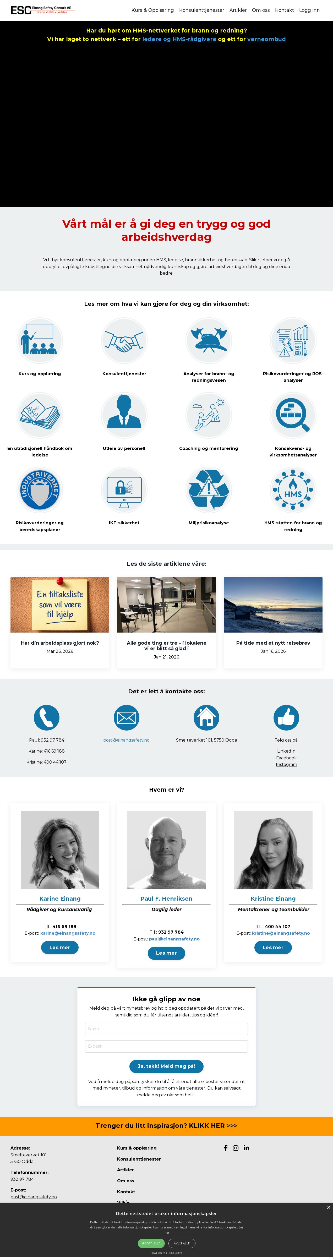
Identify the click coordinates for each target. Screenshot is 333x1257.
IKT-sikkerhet (124, 522)
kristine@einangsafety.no (281, 933)
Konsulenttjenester (201, 10)
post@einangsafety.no (126, 740)
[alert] (166, 1230)
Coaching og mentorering (208, 448)
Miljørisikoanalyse (209, 522)
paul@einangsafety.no (174, 939)
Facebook (286, 757)
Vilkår (123, 1202)
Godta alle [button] (151, 1243)
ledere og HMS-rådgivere (179, 39)
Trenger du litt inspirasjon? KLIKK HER (160, 1125)
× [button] (328, 1208)
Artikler (238, 10)
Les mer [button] (60, 947)
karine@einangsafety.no (67, 933)
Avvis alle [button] (182, 1243)
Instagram (286, 764)
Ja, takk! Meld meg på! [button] (166, 1066)
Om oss (261, 10)
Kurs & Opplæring (153, 10)
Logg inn (309, 10)
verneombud (266, 39)
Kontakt (284, 10)
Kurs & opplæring (137, 1148)
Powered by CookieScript (166, 1253)
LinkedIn (286, 751)
